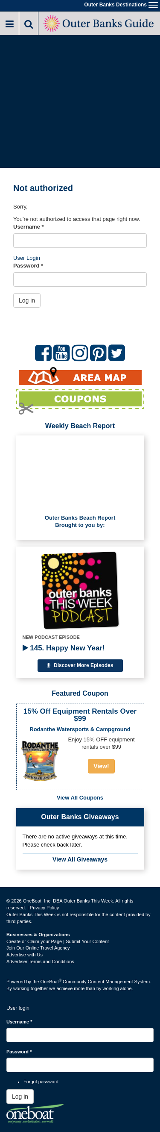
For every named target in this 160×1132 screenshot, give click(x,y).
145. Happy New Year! (64, 648)
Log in (27, 300)
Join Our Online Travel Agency (38, 947)
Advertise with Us (24, 954)
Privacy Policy (44, 907)
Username (28, 226)
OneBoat (51, 981)
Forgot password (40, 1081)
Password (28, 265)
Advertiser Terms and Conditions (40, 961)
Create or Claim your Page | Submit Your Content (57, 941)
